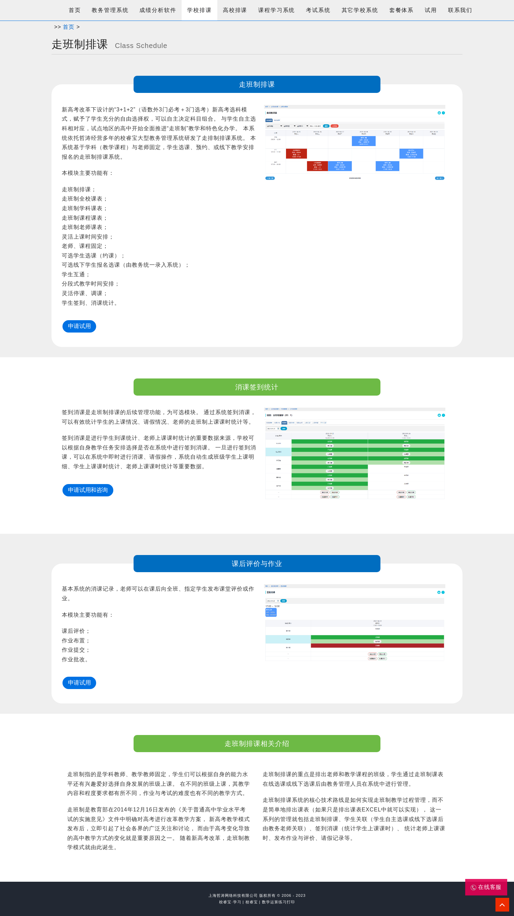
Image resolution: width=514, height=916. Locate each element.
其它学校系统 (360, 10)
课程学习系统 (276, 10)
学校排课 (199, 10)
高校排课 (235, 10)
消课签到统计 (256, 387)
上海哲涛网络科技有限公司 (233, 895)
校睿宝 (251, 902)
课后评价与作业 (257, 563)
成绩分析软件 (157, 10)
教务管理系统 (110, 10)
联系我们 (460, 10)
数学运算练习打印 (278, 902)
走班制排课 (257, 84)
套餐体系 (401, 10)
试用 (431, 10)
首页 (75, 10)
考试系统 (318, 10)
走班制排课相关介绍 (257, 743)
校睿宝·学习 (230, 902)
